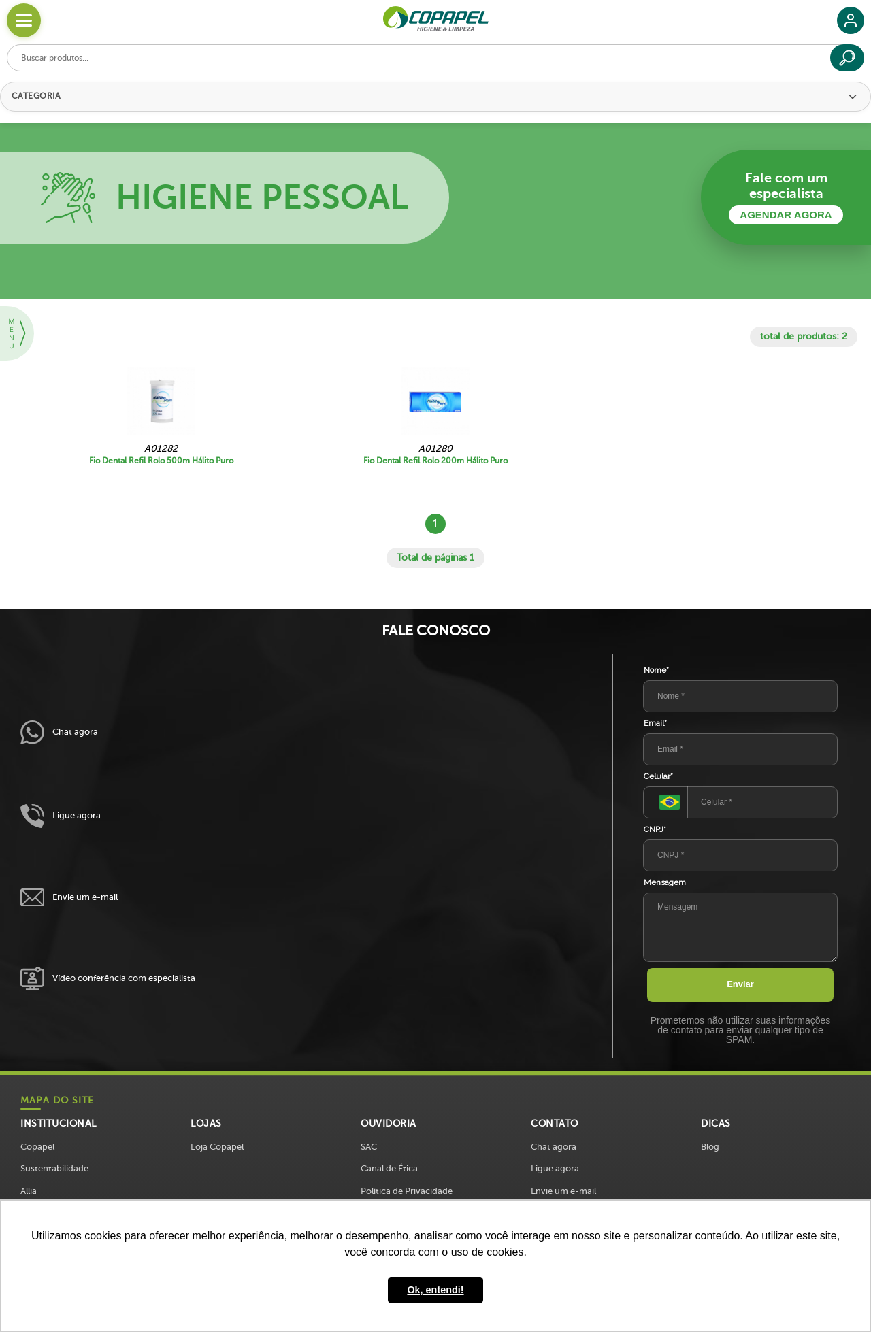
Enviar (740, 984)
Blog (710, 1147)
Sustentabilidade (54, 1168)
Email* (655, 723)
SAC (369, 1147)
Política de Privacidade (407, 1191)
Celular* (658, 776)
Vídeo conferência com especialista (107, 978)
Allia (28, 1191)
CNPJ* (655, 829)
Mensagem (665, 882)
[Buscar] (847, 57)
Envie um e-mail (69, 897)
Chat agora (59, 732)
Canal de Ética (389, 1168)
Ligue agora (60, 816)
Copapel (37, 1147)
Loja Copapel (217, 1147)
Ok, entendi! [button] (435, 1289)
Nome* (656, 670)
